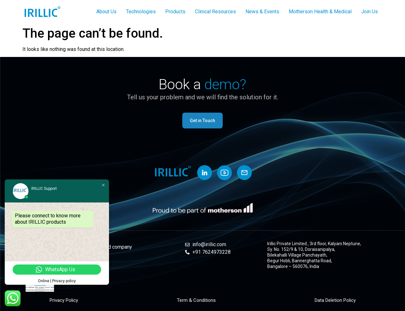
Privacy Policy (64, 300)
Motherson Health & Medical (320, 12)
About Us (106, 12)
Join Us (369, 12)
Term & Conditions (196, 300)
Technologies (141, 12)
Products (175, 12)
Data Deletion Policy (335, 300)
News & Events (262, 12)
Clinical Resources (215, 12)
